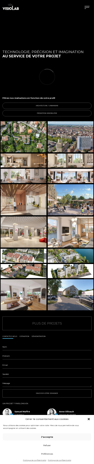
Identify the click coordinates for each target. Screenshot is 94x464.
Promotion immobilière (62, 113)
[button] (89, 419)
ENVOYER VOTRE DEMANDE (47, 393)
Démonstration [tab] (39, 336)
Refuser (47, 445)
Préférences (47, 454)
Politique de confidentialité (34, 460)
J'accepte (47, 436)
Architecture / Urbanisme (62, 106)
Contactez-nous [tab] (9, 336)
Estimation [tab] (24, 336)
